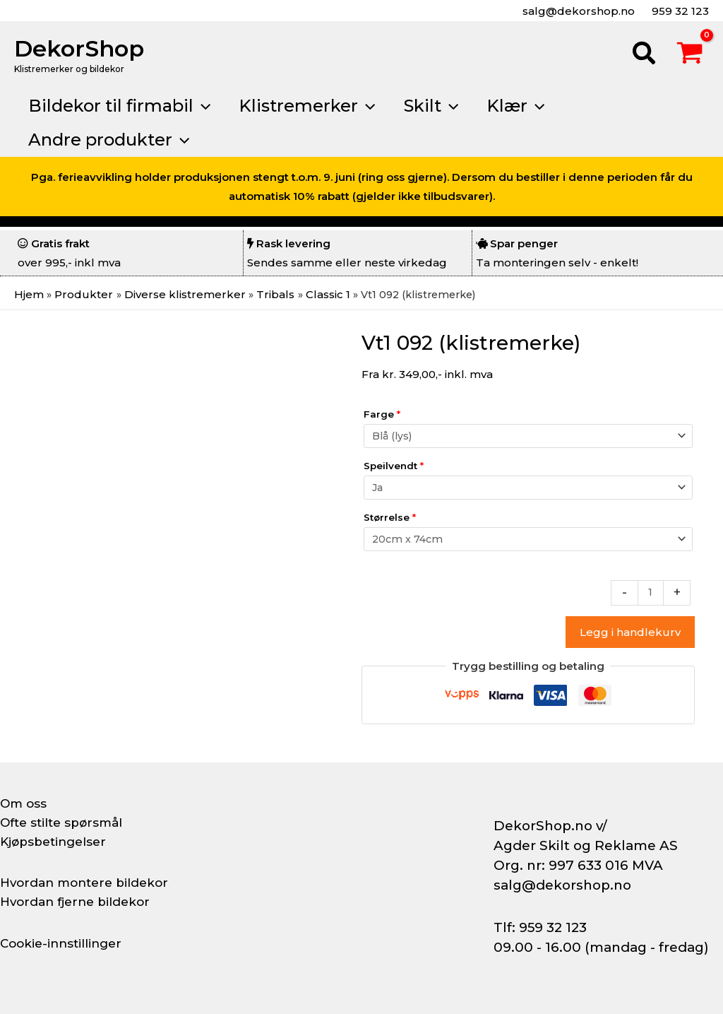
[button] (645, 55)
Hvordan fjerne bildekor (79, 901)
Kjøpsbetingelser (56, 841)
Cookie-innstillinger (64, 943)
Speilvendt (394, 466)
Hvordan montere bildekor (89, 882)
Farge (382, 413)
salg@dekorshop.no (577, 11)
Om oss (24, 803)
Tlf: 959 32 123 (540, 927)
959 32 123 (679, 11)
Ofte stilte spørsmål (65, 822)
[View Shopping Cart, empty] (690, 55)
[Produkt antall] (650, 597)
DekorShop (79, 48)
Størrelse (390, 519)
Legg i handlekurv (630, 637)
